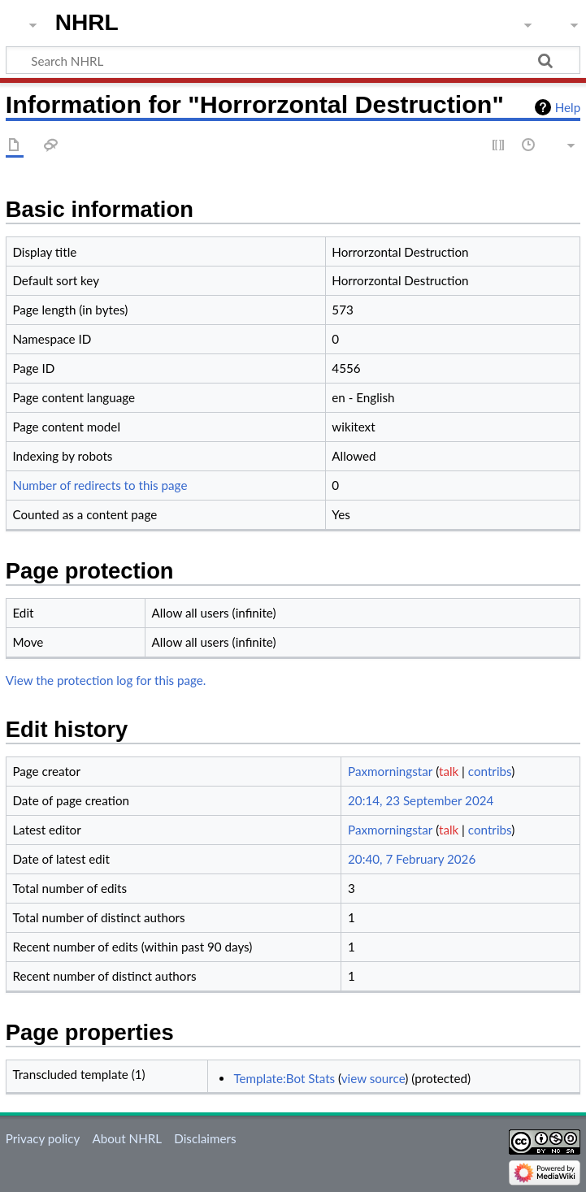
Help (567, 107)
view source (373, 1078)
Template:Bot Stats (284, 1078)
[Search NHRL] (293, 60)
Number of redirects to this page (99, 485)
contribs (489, 771)
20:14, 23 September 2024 (420, 800)
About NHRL (127, 1138)
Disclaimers (205, 1138)
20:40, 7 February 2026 (411, 859)
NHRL (87, 22)
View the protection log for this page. (106, 680)
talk (448, 771)
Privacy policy (43, 1138)
